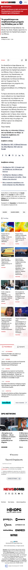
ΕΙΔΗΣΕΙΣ (5, 212)
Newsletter (13, 203)
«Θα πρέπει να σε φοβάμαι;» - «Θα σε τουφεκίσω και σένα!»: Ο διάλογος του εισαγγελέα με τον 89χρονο (8, 437)
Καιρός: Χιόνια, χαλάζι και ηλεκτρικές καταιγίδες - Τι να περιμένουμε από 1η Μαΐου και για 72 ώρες (20, 237)
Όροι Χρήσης (11, 502)
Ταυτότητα (3, 502)
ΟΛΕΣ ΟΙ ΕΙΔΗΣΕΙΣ (21, 402)
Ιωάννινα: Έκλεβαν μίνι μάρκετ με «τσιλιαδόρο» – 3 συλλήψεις (11, 354)
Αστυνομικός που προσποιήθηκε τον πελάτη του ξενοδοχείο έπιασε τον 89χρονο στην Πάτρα (20, 295)
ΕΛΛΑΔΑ (3, 60)
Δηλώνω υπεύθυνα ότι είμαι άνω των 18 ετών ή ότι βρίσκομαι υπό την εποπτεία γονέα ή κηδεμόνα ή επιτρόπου (13, 473)
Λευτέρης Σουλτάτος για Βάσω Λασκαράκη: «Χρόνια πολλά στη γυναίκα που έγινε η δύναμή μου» (13, 394)
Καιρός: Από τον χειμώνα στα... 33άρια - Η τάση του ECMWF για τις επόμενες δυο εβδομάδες (6, 237)
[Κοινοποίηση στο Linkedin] (19, 155)
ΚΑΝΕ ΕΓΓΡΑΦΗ (14, 479)
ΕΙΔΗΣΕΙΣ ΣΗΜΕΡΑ (15, 212)
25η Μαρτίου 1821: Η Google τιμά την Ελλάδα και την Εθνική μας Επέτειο (13, 169)
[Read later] (26, 60)
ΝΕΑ (24, 212)
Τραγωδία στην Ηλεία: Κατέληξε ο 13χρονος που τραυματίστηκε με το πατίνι (6, 262)
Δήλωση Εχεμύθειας (21, 502)
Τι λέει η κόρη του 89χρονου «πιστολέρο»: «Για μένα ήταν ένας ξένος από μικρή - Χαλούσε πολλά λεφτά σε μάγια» (6, 296)
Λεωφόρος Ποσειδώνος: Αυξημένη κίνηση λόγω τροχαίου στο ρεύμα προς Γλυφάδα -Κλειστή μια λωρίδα (13, 385)
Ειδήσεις (21, 130)
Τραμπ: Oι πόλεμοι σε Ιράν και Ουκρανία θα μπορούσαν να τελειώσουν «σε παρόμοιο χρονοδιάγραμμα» (14, 11)
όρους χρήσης (4, 469)
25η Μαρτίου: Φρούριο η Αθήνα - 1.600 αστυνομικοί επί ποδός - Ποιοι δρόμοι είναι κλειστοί (14, 177)
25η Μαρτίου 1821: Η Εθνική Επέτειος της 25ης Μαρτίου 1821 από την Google (14, 147)
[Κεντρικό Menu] (25, 2)
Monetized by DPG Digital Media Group (14, 543)
